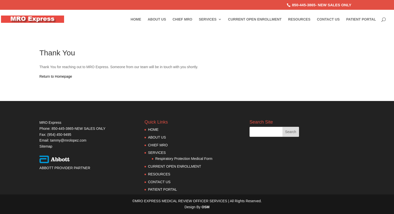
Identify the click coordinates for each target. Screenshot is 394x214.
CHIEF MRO (182, 19)
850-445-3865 (303, 5)
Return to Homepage (55, 76)
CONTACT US (328, 19)
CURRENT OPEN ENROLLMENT (255, 19)
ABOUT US (157, 19)
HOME (136, 19)
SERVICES (208, 19)
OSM (206, 207)
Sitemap (45, 146)
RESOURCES (299, 19)
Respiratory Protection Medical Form (183, 159)
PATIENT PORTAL (361, 19)
